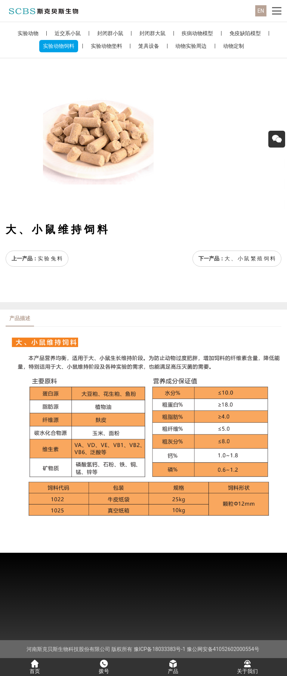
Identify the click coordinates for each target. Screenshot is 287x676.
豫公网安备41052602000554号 (223, 649)
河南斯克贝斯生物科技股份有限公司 (68, 649)
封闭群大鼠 (152, 33)
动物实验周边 (191, 46)
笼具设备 (148, 46)
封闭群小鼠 (110, 33)
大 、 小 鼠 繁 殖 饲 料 (250, 258)
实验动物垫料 (106, 46)
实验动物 (28, 33)
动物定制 (233, 46)
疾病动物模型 (197, 33)
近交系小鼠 (68, 33)
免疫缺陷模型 (245, 33)
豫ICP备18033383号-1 (159, 649)
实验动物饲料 (58, 46)
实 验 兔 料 (50, 258)
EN (260, 11)
